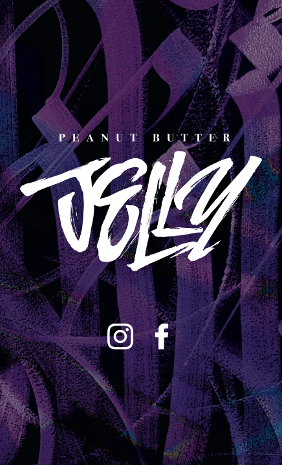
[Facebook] (162, 336)
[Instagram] (120, 336)
